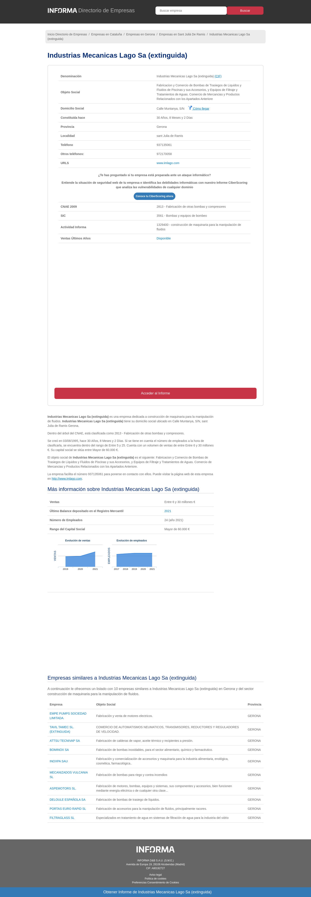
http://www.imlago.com (67, 478)
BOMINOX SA (59, 749)
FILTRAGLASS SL (62, 817)
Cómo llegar (198, 108)
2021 (167, 511)
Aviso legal (155, 874)
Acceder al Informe (155, 393)
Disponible (164, 238)
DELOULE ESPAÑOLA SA (67, 799)
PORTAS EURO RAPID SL (68, 808)
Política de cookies (155, 878)
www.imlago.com (168, 163)
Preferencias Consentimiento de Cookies (155, 882)
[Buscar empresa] (191, 10)
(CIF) (218, 76)
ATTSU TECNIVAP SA (65, 740)
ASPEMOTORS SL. (63, 788)
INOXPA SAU (59, 761)
